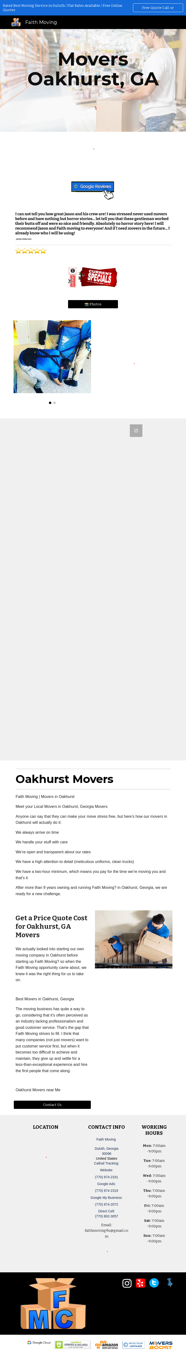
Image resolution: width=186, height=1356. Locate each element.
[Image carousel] (52, 362)
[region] (93, 7)
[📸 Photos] (93, 304)
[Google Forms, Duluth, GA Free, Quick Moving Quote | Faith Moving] (93, 589)
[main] (93, 69)
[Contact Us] (52, 1104)
